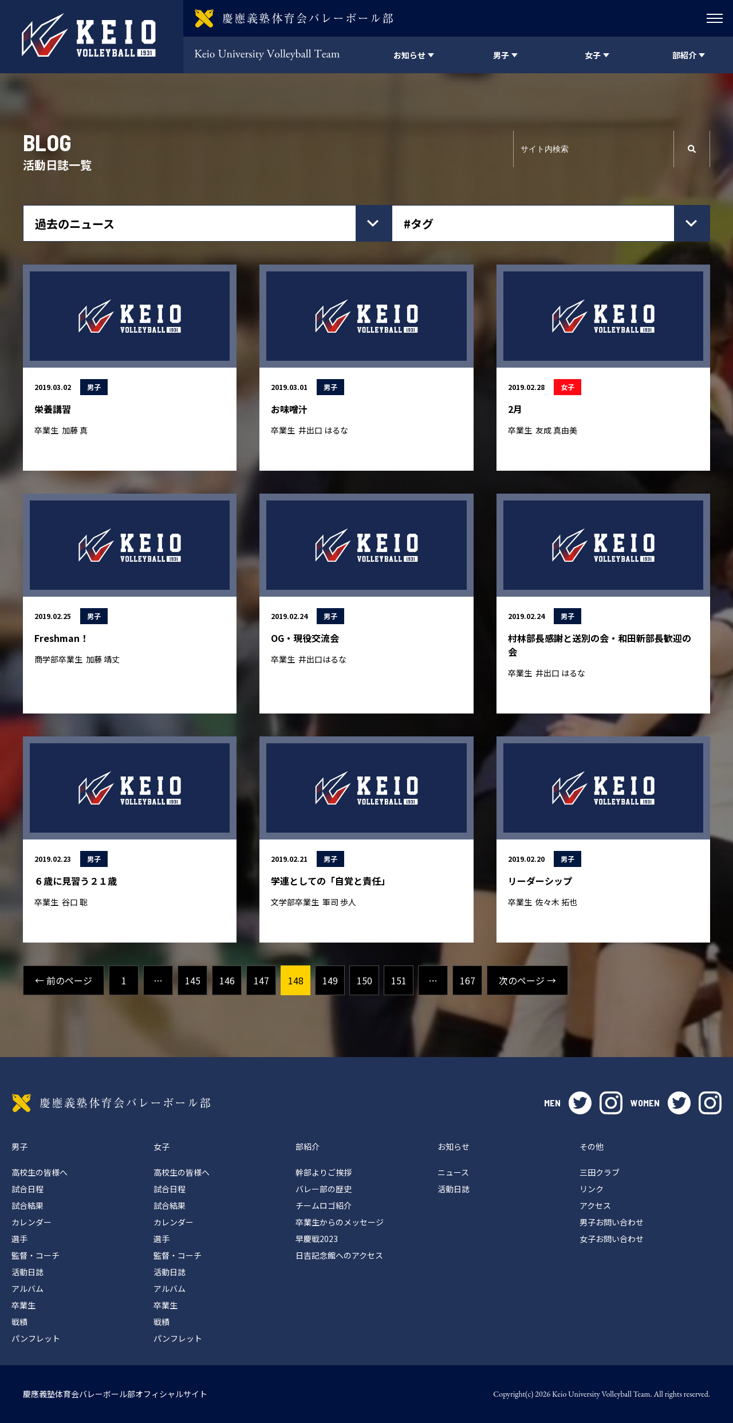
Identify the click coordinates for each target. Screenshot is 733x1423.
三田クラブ (600, 1172)
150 (364, 980)
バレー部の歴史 (323, 1189)
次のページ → (527, 980)
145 (192, 980)
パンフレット (35, 1338)
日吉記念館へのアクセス (339, 1255)
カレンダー (31, 1222)
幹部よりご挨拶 (323, 1172)
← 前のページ (63, 980)
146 (227, 980)
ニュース (453, 1172)
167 (467, 980)
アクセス (595, 1205)
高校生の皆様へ (39, 1172)
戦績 (19, 1321)
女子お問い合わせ (612, 1238)
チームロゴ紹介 (323, 1205)
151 (399, 980)
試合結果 (27, 1205)
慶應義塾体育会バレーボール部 (111, 1103)
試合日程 (27, 1189)
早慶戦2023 (316, 1238)
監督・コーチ (35, 1255)
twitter (580, 1102)
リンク (592, 1189)
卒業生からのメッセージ (339, 1222)
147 (261, 980)
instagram (611, 1102)
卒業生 (23, 1305)
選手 (19, 1238)
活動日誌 (27, 1272)
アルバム (27, 1288)
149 (330, 980)
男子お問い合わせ (612, 1222)
